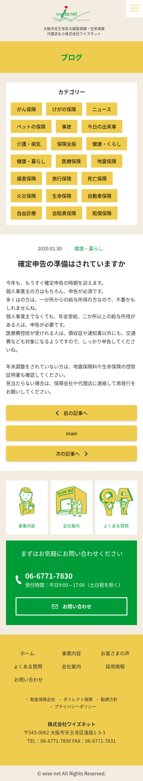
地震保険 (106, 161)
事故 (66, 126)
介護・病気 (29, 143)
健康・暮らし (31, 161)
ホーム (27, 653)
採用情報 (115, 666)
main (71, 433)
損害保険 (26, 178)
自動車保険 (100, 195)
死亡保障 (97, 178)
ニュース (101, 109)
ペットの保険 (31, 126)
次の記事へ (68, 453)
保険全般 (66, 143)
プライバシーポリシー (75, 706)
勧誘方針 (109, 699)
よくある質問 (27, 666)
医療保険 (71, 161)
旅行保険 (61, 178)
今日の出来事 (102, 126)
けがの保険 (64, 109)
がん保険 (26, 109)
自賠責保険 (64, 213)
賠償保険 (102, 213)
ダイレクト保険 (78, 699)
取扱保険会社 (42, 699)
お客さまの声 (115, 653)
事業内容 (71, 653)
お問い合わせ (77, 606)
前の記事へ (76, 412)
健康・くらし (106, 143)
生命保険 (61, 195)
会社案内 (71, 666)
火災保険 (26, 195)
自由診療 (26, 213)
